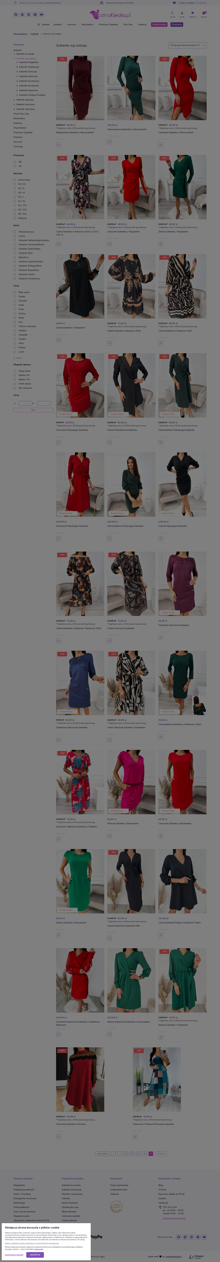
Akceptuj (35, 1254)
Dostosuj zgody (14, 1255)
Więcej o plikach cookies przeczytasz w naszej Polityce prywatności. (32, 1243)
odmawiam (38, 1249)
